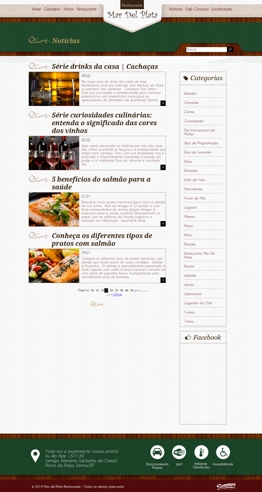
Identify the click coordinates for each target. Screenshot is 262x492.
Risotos (189, 266)
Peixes (188, 226)
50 (131, 290)
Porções (190, 244)
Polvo (188, 235)
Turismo (189, 312)
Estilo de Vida (194, 180)
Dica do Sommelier (197, 152)
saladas (190, 275)
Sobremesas (193, 294)
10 (92, 290)
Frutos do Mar (195, 198)
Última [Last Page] (117, 294)
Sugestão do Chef (198, 303)
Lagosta (190, 207)
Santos (189, 284)
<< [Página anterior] (138, 290)
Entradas (190, 170)
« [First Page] (135, 290)
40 (126, 290)
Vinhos (188, 321)
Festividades (193, 189)
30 (121, 290)
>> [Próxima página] (110, 294)
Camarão (191, 102)
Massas (189, 216)
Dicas (188, 161)
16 (102, 290)
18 (111, 290)
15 (97, 290)
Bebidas (190, 93)
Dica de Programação (201, 143)
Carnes (189, 112)
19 (116, 290)
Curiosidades (194, 121)
